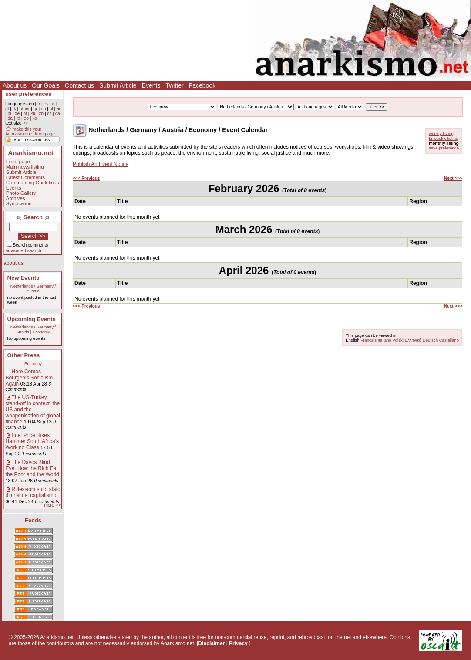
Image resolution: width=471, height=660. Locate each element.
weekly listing (441, 133)
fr (38, 104)
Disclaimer (211, 643)
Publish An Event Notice (100, 164)
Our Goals (46, 85)
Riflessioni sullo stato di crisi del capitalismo (33, 492)
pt (7, 108)
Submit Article (118, 85)
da (9, 118)
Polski (398, 340)
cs (49, 113)
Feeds (33, 520)
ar (59, 108)
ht (25, 113)
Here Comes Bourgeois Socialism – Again (31, 378)
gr (35, 108)
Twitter (174, 85)
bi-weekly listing (443, 138)
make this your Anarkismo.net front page (30, 131)
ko (34, 118)
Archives (15, 198)
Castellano (449, 340)
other (25, 108)
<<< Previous (86, 178)
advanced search (23, 250)
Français (368, 340)
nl (51, 108)
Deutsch (430, 340)
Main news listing (25, 166)
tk (14, 108)
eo (26, 118)
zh (41, 113)
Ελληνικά (413, 340)
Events (151, 85)
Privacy (238, 643)
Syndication (19, 203)
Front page (18, 161)
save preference (444, 148)
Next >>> (453, 178)
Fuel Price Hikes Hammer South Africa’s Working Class (32, 441)
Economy (41, 331)
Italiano (384, 340)
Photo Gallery (21, 193)
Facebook (202, 85)
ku (32, 113)
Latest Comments (25, 177)
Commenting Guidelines (32, 182)
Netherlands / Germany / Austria (33, 288)
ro (18, 118)
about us (13, 263)
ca (57, 113)
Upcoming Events (31, 319)
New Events (23, 277)
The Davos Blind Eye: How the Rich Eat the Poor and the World (32, 468)
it (53, 104)
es (46, 104)
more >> (52, 505)
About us (15, 85)
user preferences (28, 94)
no (43, 108)
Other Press (23, 355)
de (17, 113)
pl (9, 113)
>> (25, 123)
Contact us (79, 85)
